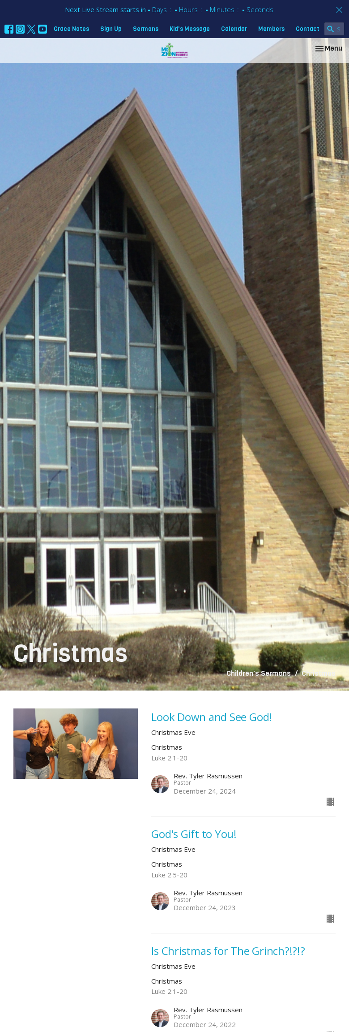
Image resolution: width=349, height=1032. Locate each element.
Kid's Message (190, 29)
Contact (307, 29)
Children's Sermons (258, 673)
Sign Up (111, 29)
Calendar (234, 29)
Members (271, 29)
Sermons (145, 29)
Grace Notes (71, 29)
